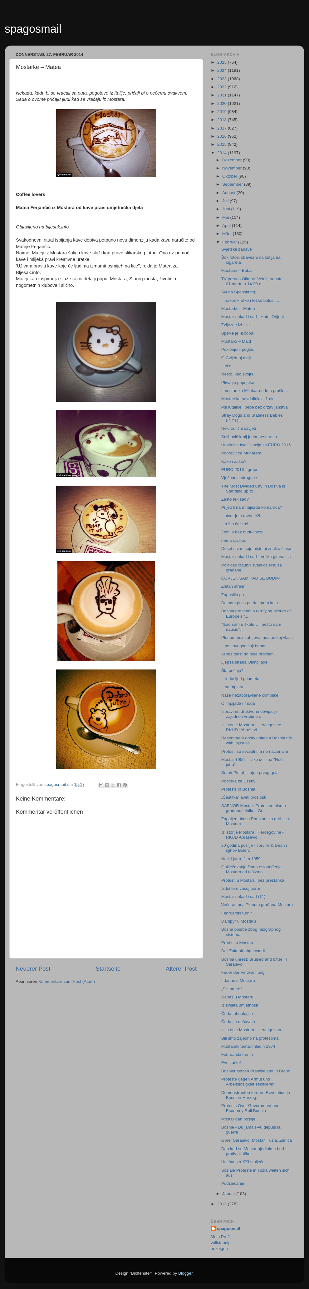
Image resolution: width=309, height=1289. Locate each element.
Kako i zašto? (234, 461)
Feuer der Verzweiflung (243, 972)
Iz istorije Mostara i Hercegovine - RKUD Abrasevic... (252, 835)
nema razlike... (235, 540)
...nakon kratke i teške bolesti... (250, 300)
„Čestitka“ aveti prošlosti (243, 797)
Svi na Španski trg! (239, 292)
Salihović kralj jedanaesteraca (249, 436)
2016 (222, 136)
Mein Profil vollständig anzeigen (221, 1242)
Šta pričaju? (232, 670)
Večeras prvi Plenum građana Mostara (257, 904)
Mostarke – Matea (238, 308)
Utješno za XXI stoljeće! (243, 1161)
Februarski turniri (237, 1054)
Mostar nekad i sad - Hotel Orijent (252, 316)
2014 (222, 152)
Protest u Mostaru (238, 942)
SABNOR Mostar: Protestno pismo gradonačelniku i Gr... (253, 808)
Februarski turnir (236, 913)
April (227, 225)
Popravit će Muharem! (241, 453)
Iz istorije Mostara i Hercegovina (251, 1029)
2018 (222, 119)
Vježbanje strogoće (239, 477)
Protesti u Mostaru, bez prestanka (252, 880)
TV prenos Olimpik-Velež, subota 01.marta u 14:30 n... (252, 281)
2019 (222, 111)
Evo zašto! (231, 1062)
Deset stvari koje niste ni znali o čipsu (256, 548)
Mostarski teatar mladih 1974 (248, 1046)
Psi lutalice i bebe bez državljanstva (254, 407)
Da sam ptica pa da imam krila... (251, 602)
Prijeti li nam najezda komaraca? (251, 507)
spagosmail (33, 28)
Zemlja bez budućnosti (242, 532)
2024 (222, 70)
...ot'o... (228, 366)
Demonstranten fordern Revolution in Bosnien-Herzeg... (255, 1095)
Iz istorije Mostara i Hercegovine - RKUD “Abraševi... (252, 727)
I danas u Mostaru (238, 980)
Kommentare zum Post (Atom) (66, 981)
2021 (222, 95)
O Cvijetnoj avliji (236, 357)
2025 (222, 62)
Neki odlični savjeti (238, 428)
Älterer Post (181, 968)
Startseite (108, 968)
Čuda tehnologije (237, 1013)
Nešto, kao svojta (237, 374)
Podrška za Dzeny (238, 781)
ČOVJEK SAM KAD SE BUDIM (250, 578)
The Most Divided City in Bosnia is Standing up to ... (253, 488)
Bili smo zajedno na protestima (250, 1038)
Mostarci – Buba (236, 270)
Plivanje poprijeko (237, 382)
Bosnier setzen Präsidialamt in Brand (255, 1071)
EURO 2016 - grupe (239, 469)
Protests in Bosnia (238, 789)
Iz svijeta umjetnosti (239, 1005)
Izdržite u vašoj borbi (240, 888)
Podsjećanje (232, 1183)
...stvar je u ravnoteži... (242, 515)
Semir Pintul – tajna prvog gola (250, 772)
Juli (226, 200)
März (227, 233)
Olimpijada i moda (238, 703)
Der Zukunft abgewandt (243, 950)
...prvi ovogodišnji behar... (245, 646)
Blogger (185, 1273)
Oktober (230, 176)
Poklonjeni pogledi (238, 349)
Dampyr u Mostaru (238, 921)
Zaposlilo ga (232, 594)
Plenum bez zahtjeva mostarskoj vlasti (257, 637)
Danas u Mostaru (237, 997)
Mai (226, 217)
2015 (222, 144)
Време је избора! (237, 333)
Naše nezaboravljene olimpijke (249, 695)
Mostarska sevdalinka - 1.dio (248, 398)
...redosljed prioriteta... (242, 678)
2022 (222, 87)
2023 (222, 78)
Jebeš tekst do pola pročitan (247, 654)
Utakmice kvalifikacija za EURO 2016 (256, 445)
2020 (222, 103)
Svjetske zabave (236, 249)
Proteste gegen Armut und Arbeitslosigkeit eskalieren (248, 1081)
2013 (222, 1204)
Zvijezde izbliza (235, 324)
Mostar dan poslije (238, 1119)
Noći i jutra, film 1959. (241, 858)
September (233, 184)
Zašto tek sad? (235, 499)
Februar (230, 242)
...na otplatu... (234, 686)
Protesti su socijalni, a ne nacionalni (254, 751)
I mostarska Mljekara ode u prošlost (254, 390)
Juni (226, 209)
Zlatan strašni (234, 586)
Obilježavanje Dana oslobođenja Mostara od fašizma (251, 869)
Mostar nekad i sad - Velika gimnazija (256, 556)
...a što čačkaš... (236, 524)
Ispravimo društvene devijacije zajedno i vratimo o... (249, 714)
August (229, 192)
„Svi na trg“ (231, 989)
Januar (229, 1193)
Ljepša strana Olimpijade (244, 662)
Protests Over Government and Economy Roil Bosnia (250, 1108)
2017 (222, 128)
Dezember (232, 160)
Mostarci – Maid (236, 341)
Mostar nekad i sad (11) (243, 896)
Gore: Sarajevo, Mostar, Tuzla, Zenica (256, 1140)
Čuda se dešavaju (238, 1021)
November (232, 168)
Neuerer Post (33, 968)
